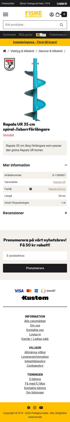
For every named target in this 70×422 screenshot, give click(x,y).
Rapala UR (59, 182)
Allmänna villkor (35, 352)
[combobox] (29, 25)
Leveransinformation (35, 357)
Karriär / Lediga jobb (35, 339)
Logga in (62, 3)
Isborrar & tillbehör (51, 51)
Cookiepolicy (35, 365)
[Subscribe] (35, 268)
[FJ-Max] (41, 34)
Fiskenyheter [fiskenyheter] (7, 3)
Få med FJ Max (35, 383)
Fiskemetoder (58, 34)
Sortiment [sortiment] (9, 34)
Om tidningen (35, 392)
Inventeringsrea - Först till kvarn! (35, 42)
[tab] (35, 165)
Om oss (35, 325)
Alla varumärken (35, 321)
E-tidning (35, 379)
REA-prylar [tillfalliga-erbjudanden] (25, 34)
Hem (4, 51)
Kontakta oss (35, 330)
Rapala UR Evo (57, 188)
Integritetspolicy (35, 361)
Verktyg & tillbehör (22, 51)
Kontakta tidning (35, 388)
